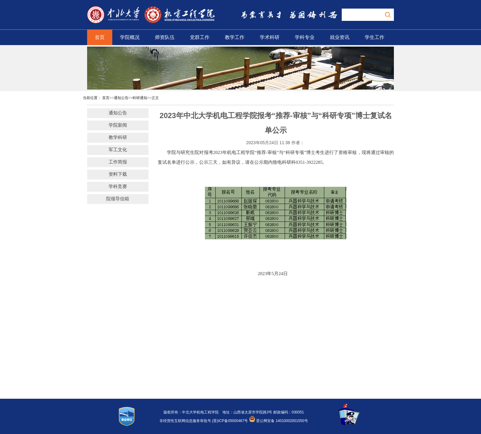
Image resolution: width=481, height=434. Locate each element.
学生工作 (374, 37)
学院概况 (130, 37)
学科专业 (304, 37)
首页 (100, 37)
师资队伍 (165, 37)
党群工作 (200, 37)
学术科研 (269, 37)
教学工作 (234, 37)
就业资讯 (339, 37)
